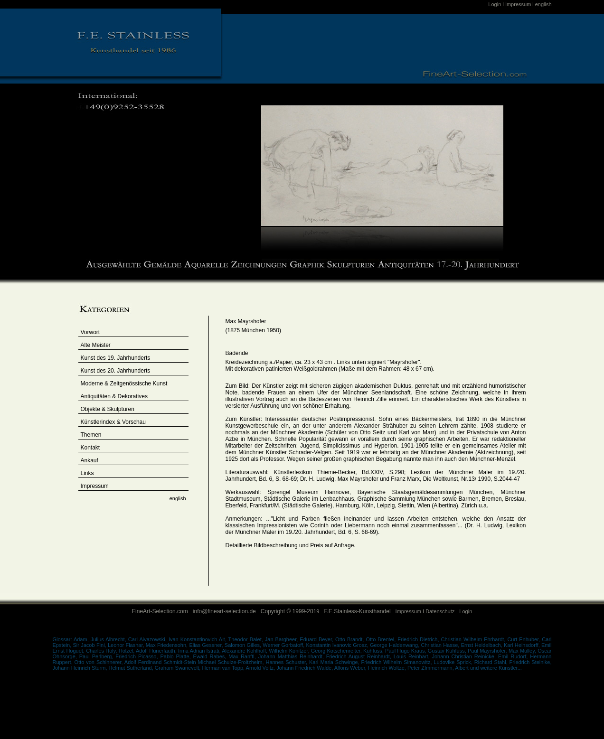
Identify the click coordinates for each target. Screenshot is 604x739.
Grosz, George (371, 645)
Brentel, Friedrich (399, 639)
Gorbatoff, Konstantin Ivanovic (317, 645)
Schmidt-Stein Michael (190, 662)
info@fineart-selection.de (224, 611)
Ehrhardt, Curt (501, 639)
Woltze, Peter (404, 668)
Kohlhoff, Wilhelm (268, 651)
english (543, 4)
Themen (91, 434)
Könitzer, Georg (308, 651)
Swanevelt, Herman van (203, 668)
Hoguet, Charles (85, 651)
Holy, (111, 651)
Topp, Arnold (247, 668)
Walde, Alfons (333, 668)
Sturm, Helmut (109, 668)
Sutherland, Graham (150, 668)
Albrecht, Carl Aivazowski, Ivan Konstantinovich (162, 639)
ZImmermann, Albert (445, 668)
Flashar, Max (141, 645)
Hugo (404, 651)
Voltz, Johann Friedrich (289, 668)
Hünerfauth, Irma (169, 651)
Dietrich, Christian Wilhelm (452, 639)
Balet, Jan (262, 639)
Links (87, 473)
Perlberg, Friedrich (115, 656)
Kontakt (90, 447)
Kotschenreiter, (345, 651)
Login (495, 4)
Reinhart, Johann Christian (441, 656)
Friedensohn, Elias (179, 645)
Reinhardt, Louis (387, 656)
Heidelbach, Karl (495, 645)
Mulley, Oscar (536, 651)
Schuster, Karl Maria (310, 662)
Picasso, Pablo (157, 656)
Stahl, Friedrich (513, 662)
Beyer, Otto (333, 639)
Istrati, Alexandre (227, 651)
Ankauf (89, 460)
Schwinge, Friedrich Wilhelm (369, 662)
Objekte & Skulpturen (107, 409)
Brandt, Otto (362, 639)
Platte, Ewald (192, 656)
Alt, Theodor (233, 639)
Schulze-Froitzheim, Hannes (251, 662)
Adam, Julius (89, 639)
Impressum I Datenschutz (425, 611)
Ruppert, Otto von (74, 662)
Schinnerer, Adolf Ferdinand (129, 662)
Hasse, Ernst (458, 645)
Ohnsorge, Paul (72, 656)
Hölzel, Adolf (133, 651)
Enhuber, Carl (535, 639)
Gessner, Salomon (224, 645)
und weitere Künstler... (496, 668)
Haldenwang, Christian (416, 645)
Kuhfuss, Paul (380, 651)
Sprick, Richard (474, 662)
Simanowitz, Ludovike (430, 662)
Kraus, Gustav (428, 651)
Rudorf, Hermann (530, 656)
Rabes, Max (224, 656)
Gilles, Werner (264, 645)
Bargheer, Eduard (297, 639)
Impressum (518, 4)
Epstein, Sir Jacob (74, 645)
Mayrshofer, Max (500, 651)
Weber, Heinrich (369, 668)
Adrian (198, 651)
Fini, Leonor (111, 645)
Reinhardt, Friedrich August (333, 656)
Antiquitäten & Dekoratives (114, 396)
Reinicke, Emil (492, 656)
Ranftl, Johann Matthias (270, 656)
